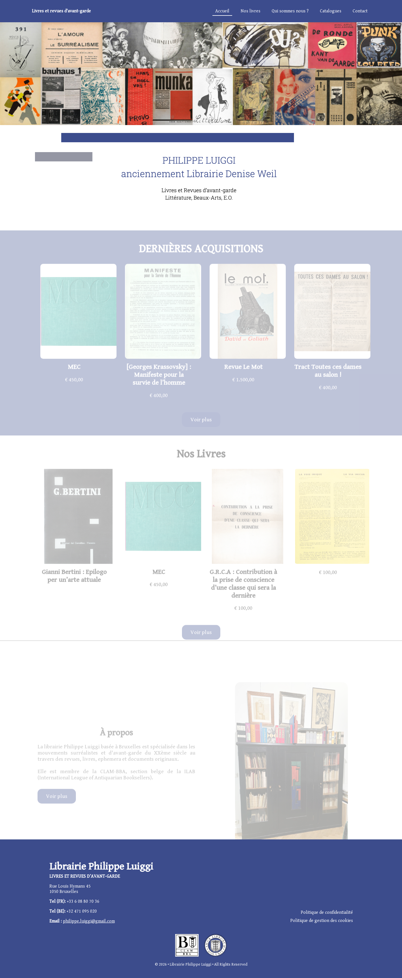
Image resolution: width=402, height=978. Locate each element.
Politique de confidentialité (327, 912)
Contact (360, 11)
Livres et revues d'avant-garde (61, 11)
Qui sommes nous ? (290, 11)
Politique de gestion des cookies (321, 920)
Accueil (222, 11)
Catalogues (330, 11)
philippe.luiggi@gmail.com (89, 921)
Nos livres (250, 11)
